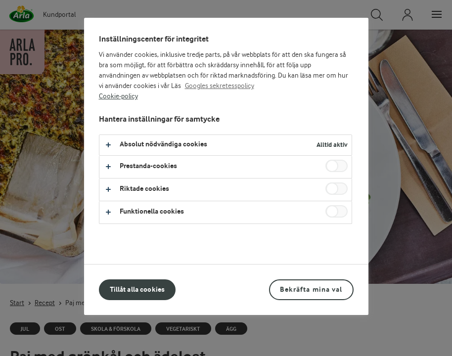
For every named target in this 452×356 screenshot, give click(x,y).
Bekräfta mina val (311, 289)
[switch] (336, 166)
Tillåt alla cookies (137, 289)
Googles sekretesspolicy (219, 86)
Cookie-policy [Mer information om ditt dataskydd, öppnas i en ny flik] (118, 96)
